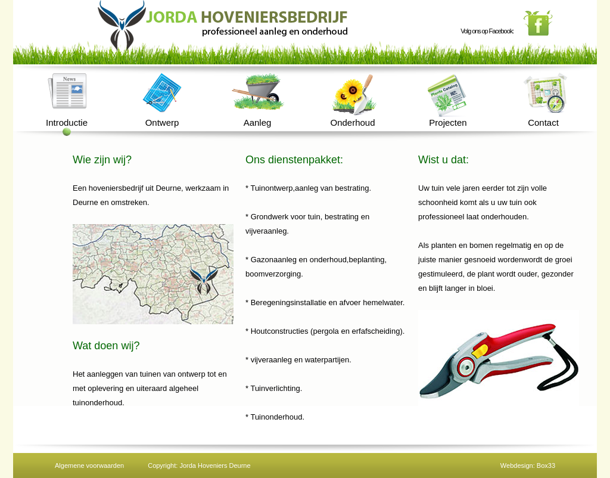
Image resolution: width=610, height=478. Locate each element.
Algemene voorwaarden (89, 465)
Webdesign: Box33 (527, 465)
